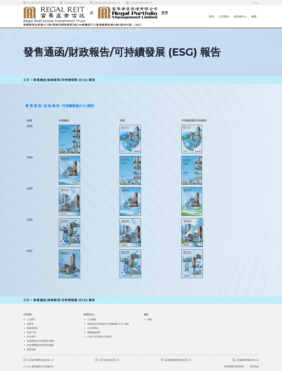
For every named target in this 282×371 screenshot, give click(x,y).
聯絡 (253, 16)
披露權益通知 (94, 332)
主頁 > (28, 79)
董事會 (30, 323)
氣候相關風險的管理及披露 (40, 344)
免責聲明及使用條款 (234, 366)
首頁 (211, 16)
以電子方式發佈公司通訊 (99, 336)
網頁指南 (254, 366)
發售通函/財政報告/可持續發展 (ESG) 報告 (108, 323)
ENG (256, 2)
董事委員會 (32, 328)
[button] (223, 16)
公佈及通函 (92, 328)
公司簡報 (91, 319)
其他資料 (31, 336)
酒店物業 (31, 349)
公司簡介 (31, 319)
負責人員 (31, 332)
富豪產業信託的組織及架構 (40, 340)
